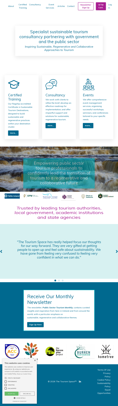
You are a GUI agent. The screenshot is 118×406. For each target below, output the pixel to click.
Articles (61, 6)
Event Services (50, 6)
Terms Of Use (104, 370)
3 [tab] (63, 280)
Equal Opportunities (104, 391)
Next (117, 251)
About (11, 6)
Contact (71, 6)
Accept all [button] (11, 394)
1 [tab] (55, 280)
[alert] (19, 381)
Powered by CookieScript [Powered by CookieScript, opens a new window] (20, 401)
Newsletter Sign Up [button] (85, 6)
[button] (5, 378)
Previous (1, 251)
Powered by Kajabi (106, 400)
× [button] (35, 360)
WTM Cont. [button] (100, 6)
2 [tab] (59, 280)
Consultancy (35, 4)
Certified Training (23, 6)
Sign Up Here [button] (35, 324)
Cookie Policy (104, 380)
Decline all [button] (27, 394)
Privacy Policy (107, 375)
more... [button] (13, 133)
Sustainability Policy (104, 385)
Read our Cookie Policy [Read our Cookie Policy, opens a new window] (24, 374)
